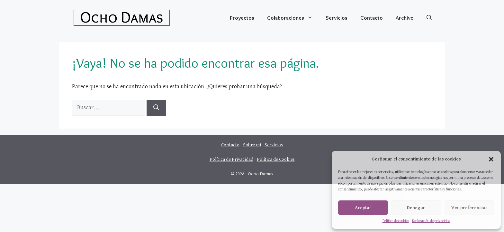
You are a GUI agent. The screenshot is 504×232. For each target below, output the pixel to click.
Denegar (416, 207)
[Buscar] (156, 108)
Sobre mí (252, 144)
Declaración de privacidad (431, 221)
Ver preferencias (469, 207)
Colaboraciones (293, 17)
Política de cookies (395, 221)
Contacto (371, 18)
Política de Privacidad (231, 159)
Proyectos (242, 18)
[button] (491, 159)
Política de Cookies (276, 159)
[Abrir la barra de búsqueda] (429, 17)
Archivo (405, 18)
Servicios (336, 18)
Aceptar (363, 207)
